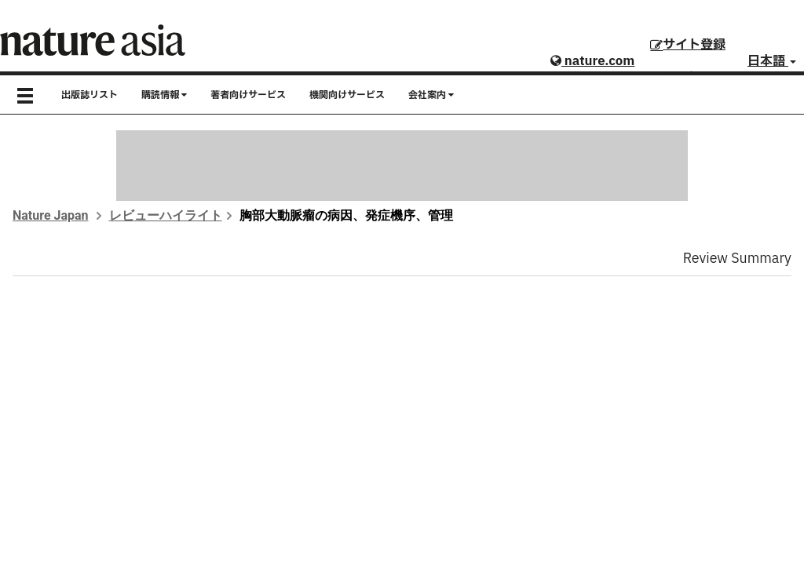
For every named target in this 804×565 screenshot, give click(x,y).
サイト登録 (687, 44)
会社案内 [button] (431, 95)
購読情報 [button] (164, 95)
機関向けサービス (347, 95)
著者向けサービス (248, 95)
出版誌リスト (89, 95)
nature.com (592, 61)
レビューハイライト (165, 215)
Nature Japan (51, 215)
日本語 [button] (771, 61)
